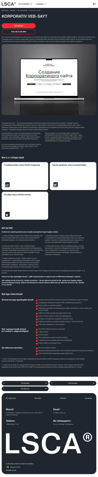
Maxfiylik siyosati (11, 470)
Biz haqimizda (11, 398)
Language (39, 4)
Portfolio (63, 398)
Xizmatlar (38, 398)
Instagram (72, 383)
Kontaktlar (88, 398)
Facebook (25, 388)
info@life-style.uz (59, 413)
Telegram (25, 383)
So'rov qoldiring (25, 4)
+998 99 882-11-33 (12, 424)
